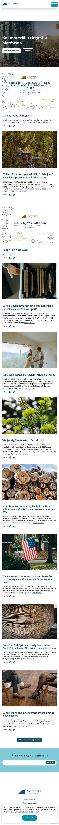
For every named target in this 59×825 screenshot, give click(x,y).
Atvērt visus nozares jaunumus (29, 740)
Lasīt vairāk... (46, 122)
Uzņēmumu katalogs (30, 803)
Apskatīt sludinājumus (11, 51)
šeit (37, 812)
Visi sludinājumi (29, 799)
